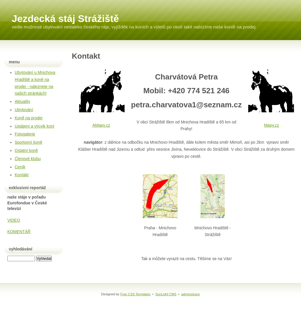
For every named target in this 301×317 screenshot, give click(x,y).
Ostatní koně (26, 150)
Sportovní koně (28, 142)
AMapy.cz (101, 125)
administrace (190, 294)
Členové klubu (28, 158)
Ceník (20, 167)
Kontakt (21, 174)
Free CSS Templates (135, 294)
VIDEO (13, 220)
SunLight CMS (165, 294)
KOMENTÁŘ (18, 231)
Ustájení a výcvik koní (34, 126)
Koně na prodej (28, 118)
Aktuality (22, 101)
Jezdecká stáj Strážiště (65, 18)
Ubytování (24, 109)
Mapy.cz (271, 125)
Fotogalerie (25, 134)
